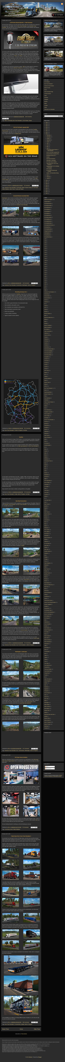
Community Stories (47, 352)
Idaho (45, 453)
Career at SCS (47, 335)
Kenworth (46, 476)
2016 (47, 183)
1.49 (45, 262)
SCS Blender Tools (47, 610)
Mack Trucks (46, 504)
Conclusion (46, 360)
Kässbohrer (46, 474)
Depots (45, 372)
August (48, 141)
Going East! (46, 425)
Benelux (45, 311)
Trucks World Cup (47, 671)
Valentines (46, 686)
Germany (46, 421)
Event (11, 829)
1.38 (45, 238)
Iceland (45, 451)
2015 (47, 185)
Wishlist (45, 716)
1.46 (45, 254)
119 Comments (25, 283)
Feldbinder (46, 400)
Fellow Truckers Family (26, 187)
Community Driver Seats (48, 348)
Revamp (46, 578)
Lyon (45, 502)
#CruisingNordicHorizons (49, 225)
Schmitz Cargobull (47, 604)
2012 (47, 190)
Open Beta (46, 545)
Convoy (45, 368)
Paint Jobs (46, 549)
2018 (47, 180)
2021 (47, 130)
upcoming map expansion (25, 703)
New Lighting (46, 531)
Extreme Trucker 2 (47, 394)
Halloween (46, 431)
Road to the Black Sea (48, 584)
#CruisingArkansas (47, 203)
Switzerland (46, 643)
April (48, 148)
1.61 (45, 286)
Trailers (45, 657)
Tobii (24, 66)
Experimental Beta (47, 392)
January (48, 178)
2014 (47, 186)
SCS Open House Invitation (21, 757)
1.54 (45, 272)
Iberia (45, 449)
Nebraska (46, 527)
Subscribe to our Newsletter (49, 109)
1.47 (45, 256)
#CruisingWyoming (47, 229)
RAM (45, 567)
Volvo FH (46, 696)
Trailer (45, 655)
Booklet (45, 323)
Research (46, 574)
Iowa (45, 462)
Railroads (46, 565)
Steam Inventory (47, 639)
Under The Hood (47, 679)
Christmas (46, 341)
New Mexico (26, 579)
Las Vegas (46, 486)
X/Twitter (46, 105)
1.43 (45, 248)
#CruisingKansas (47, 215)
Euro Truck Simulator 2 (22, 26)
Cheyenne (46, 339)
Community (9, 120)
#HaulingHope (47, 233)
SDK (45, 620)
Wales (45, 700)
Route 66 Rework (47, 592)
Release (45, 570)
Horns (45, 441)
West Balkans (46, 708)
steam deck (46, 637)
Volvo (45, 694)
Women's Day (47, 718)
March (48, 175)
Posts (46, 766)
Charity (45, 337)
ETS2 (45, 386)
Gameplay (46, 417)
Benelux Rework (47, 313)
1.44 (45, 250)
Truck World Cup (47, 665)
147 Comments (25, 748)
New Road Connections (21, 501)
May (47, 146)
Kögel (45, 478)
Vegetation (46, 688)
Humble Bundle (47, 445)
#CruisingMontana (47, 221)
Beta (6, 120)
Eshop (45, 384)
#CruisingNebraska (47, 223)
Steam (15, 55)
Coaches (46, 343)
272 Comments (27, 492)
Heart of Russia (47, 437)
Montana (46, 517)
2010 (47, 193)
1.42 (45, 246)
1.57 (45, 278)
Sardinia (18, 294)
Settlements (46, 622)
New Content (46, 529)
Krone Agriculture (47, 480)
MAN (45, 510)
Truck (45, 661)
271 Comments (27, 642)
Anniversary (46, 293)
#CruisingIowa (47, 213)
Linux (45, 488)
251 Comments (27, 428)
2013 (47, 188)
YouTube (25, 430)
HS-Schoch (46, 443)
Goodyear (46, 427)
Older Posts (37, 1029)
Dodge (45, 376)
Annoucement (47, 295)
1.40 (45, 242)
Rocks (45, 588)
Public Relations (5, 189)
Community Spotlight (48, 350)
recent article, (30, 701)
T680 (45, 645)
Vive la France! (24, 630)
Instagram (46, 99)
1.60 (45, 284)
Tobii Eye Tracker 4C (18, 67)
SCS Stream (25, 120)
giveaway (46, 423)
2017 (47, 181)
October (48, 138)
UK (45, 677)
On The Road (35, 187)
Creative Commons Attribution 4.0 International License (53, 776)
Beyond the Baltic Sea (48, 317)
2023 (47, 127)
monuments (46, 519)
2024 (47, 125)
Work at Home (47, 720)
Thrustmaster (46, 651)
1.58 (45, 280)
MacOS (45, 506)
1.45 (45, 252)
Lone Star (46, 492)
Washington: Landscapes (21, 651)
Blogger (39, 1057)
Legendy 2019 (18, 133)
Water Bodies (46, 704)
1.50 (45, 264)
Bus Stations (46, 329)
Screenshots (19, 285)
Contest (45, 364)
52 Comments (25, 827)
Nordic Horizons (47, 537)
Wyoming (46, 726)
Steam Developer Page (48, 91)
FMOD (45, 405)
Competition (46, 356)
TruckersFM (46, 667)
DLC (17, 750)
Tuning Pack (46, 673)
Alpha (45, 289)
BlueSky (45, 101)
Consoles (46, 362)
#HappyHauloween (47, 231)
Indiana (45, 457)
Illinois (45, 455)
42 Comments (27, 185)
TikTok (45, 107)
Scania (45, 598)
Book (45, 321)
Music (45, 523)
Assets (45, 305)
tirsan (45, 653)
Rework (45, 580)
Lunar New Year (47, 500)
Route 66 (46, 590)
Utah (45, 684)
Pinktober (46, 553)
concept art (46, 358)
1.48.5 (45, 260)
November (49, 136)
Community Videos (47, 354)
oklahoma (46, 541)
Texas (45, 649)
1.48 (45, 258)
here (36, 820)
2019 (47, 133)
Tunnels (45, 675)
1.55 (45, 274)
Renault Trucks (47, 572)
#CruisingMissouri (47, 219)
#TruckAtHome (47, 234)
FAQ (45, 396)
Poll (45, 555)
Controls (46, 366)
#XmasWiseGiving (47, 236)
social (35, 638)
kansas (45, 472)
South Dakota (46, 627)
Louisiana (46, 494)
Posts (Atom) (24, 1033)
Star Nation (46, 631)
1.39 (45, 240)
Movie (45, 521)
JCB (45, 470)
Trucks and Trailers (19, 189)
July (47, 143)
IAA (45, 447)
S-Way (45, 594)
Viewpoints (46, 690)
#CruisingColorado (47, 205)
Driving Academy (47, 378)
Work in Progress (31, 285)
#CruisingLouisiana (47, 217)
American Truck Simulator (10, 187)
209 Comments (25, 1022)
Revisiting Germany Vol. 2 (21, 291)
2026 (47, 122)
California (46, 333)
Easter (45, 380)
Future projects (47, 413)
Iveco (45, 468)
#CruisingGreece (47, 207)
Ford (45, 407)
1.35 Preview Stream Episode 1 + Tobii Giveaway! (21, 22)
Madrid (45, 508)
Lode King (46, 490)
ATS (45, 307)
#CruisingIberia (47, 209)
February (48, 176)
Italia (16, 494)
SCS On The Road (47, 614)
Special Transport (47, 629)
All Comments (48, 768)
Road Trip (46, 586)
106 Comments (28, 116)
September (49, 140)
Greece (45, 429)
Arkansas (46, 301)
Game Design (46, 415)
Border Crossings (47, 325)
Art (44, 303)
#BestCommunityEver (48, 199)
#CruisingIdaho (47, 211)
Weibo (45, 103)
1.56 (45, 276)
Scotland (46, 606)
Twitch (20, 55)
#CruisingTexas (47, 227)
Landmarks (46, 484)
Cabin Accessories (47, 331)
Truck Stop (46, 663)
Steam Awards (47, 635)
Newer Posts (5, 1029)
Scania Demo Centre (48, 600)
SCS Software (47, 81)
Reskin (45, 576)
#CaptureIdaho (47, 201)
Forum (45, 89)
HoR (45, 439)
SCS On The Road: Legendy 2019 (21, 127)
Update (22, 1024)
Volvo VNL (46, 698)
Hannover (46, 433)
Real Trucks (12, 189)
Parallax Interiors (47, 551)
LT (44, 498)
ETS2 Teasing (49, 168)
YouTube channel (47, 93)
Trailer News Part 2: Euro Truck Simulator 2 (21, 836)
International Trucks (48, 460)
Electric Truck (46, 382)
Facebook (46, 97)
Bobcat (45, 319)
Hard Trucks (46, 435)
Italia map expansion (22, 446)
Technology (46, 647)
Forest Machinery (47, 409)
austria (45, 309)
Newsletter (46, 535)
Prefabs (45, 557)
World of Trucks (47, 87)
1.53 (45, 270)
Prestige (45, 559)
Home (21, 1029)
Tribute (45, 659)
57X (45, 288)
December (49, 135)
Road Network (47, 582)
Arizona (45, 299)
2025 (47, 124)
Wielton (45, 712)
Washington (4, 198)
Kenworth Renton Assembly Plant (21, 195)
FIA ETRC (46, 403)
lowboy (45, 496)
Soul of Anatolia (47, 624)
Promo (45, 561)
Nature (45, 525)
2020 (47, 132)
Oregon (22, 545)
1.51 (45, 266)
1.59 (45, 282)
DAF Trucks (46, 370)
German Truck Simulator (48, 419)
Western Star (46, 710)
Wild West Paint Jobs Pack (49, 714)
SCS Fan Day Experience (49, 612)
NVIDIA (45, 539)
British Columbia (47, 327)
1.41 (45, 244)
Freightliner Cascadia (48, 411)
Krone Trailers (47, 482)
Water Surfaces (47, 706)
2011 (47, 191)
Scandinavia (46, 596)
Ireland (45, 464)
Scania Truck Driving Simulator (50, 602)
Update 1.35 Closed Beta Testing (52, 173)
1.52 (45, 268)
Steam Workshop (47, 641)
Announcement (47, 297)
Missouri (46, 515)
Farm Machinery (47, 398)
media (37, 638)
